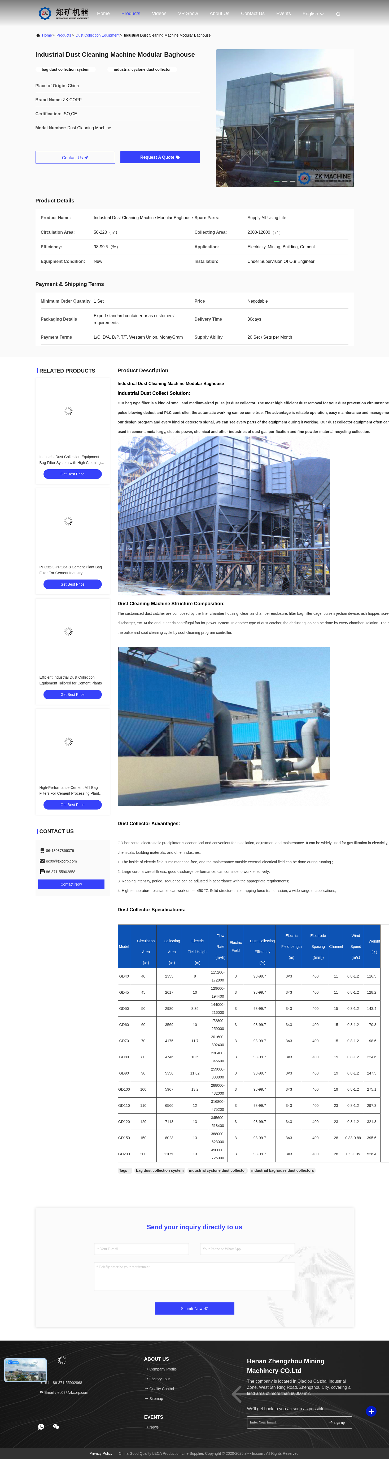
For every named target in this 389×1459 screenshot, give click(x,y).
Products (130, 13)
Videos (159, 13)
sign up (337, 1422)
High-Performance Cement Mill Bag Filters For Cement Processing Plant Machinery (69, 793)
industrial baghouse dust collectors (282, 1170)
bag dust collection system (160, 1170)
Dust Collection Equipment (97, 35)
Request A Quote (160, 157)
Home (103, 13)
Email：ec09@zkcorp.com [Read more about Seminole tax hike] (63, 1392)
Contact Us (253, 13)
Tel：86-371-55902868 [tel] (60, 1383)
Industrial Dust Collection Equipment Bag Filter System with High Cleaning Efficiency (70, 463)
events (283, 13)
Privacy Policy (100, 1453)
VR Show (188, 13)
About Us (219, 13)
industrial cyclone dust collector (217, 1170)
